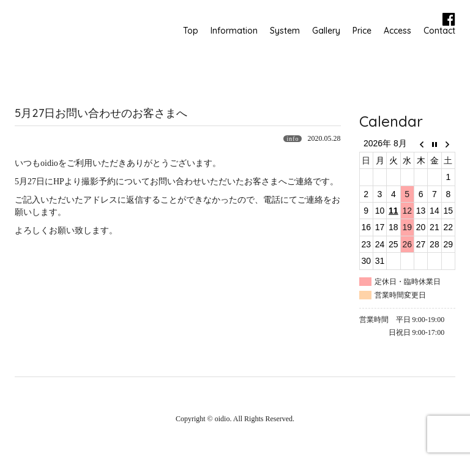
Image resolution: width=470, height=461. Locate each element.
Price (361, 30)
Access (397, 30)
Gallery (326, 30)
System (285, 30)
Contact (439, 30)
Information (234, 30)
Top (190, 30)
